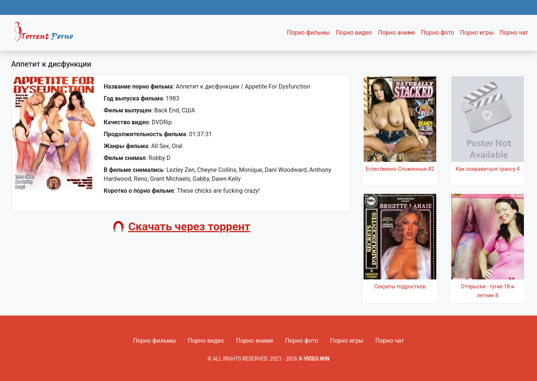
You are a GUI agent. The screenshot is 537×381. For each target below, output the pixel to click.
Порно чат (513, 32)
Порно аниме (396, 32)
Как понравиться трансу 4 (488, 169)
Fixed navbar (47, 35)
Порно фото (437, 32)
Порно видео (354, 32)
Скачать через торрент (189, 226)
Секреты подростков (400, 286)
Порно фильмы (308, 32)
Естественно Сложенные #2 (400, 169)
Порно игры (476, 32)
